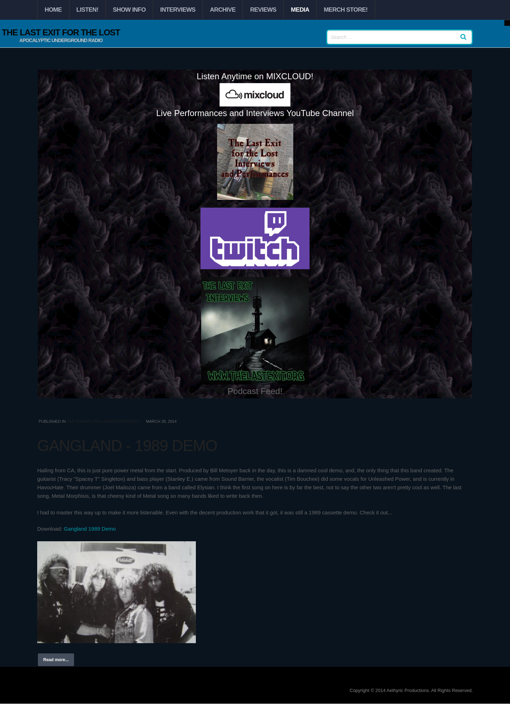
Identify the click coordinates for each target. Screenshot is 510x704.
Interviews (177, 9)
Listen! (87, 9)
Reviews (263, 9)
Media (300, 9)
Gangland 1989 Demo (90, 529)
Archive (223, 9)
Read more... (56, 659)
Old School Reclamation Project (103, 421)
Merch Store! (346, 9)
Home (53, 9)
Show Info (129, 9)
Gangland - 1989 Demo (127, 445)
